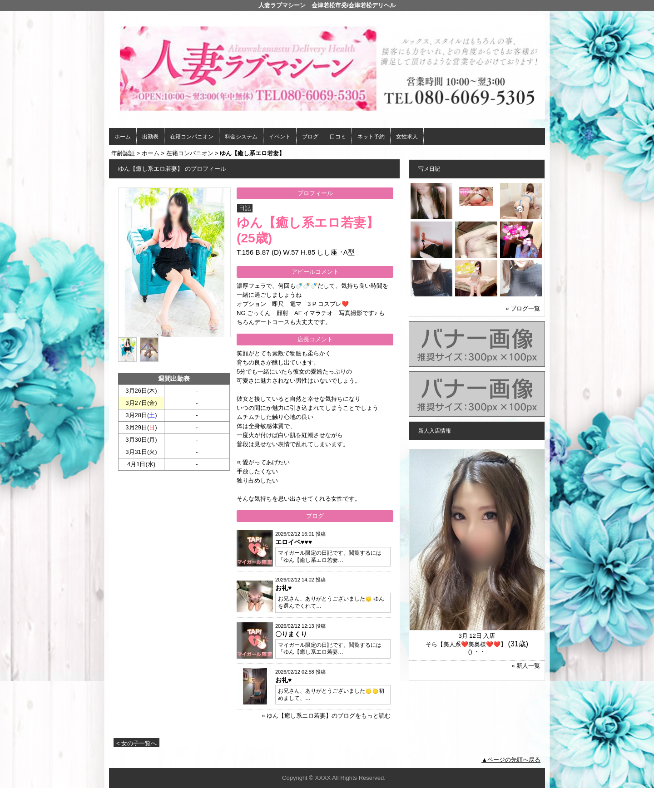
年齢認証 (123, 153)
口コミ (338, 136)
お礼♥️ (283, 587)
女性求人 (407, 136)
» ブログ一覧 (522, 308)
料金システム (241, 136)
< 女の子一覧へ (136, 743)
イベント (280, 136)
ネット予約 (371, 136)
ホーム (122, 136)
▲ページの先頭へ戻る (510, 759)
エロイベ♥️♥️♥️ (293, 542)
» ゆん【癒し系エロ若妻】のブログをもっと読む (326, 715)
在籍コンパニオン (191, 136)
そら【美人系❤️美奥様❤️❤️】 (466, 644)
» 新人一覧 (525, 665)
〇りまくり (291, 634)
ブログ (310, 136)
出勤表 (150, 136)
